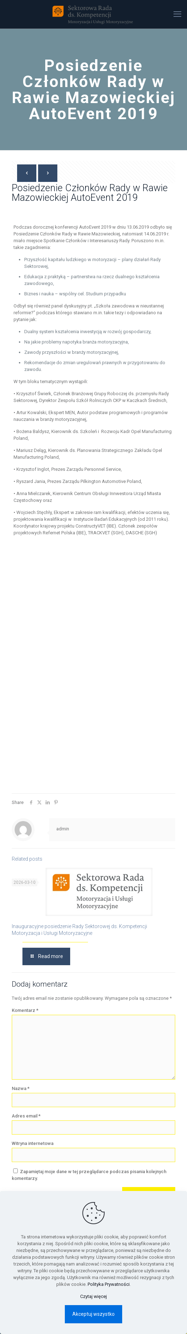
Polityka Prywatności (109, 1284)
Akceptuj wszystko (93, 1314)
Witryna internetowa (32, 1143)
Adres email (26, 1116)
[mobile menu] (177, 14)
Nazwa (21, 1088)
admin (62, 828)
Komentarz (25, 1010)
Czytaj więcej (93, 1296)
